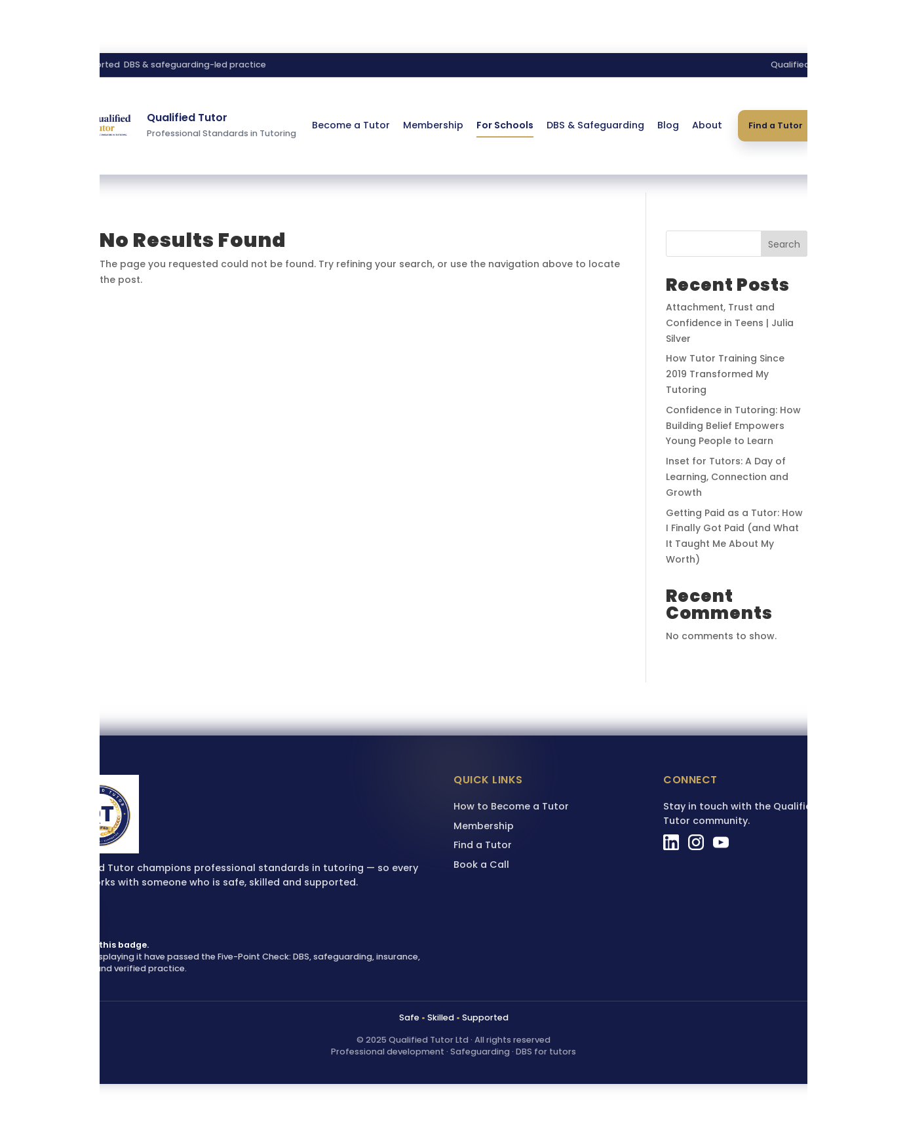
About (707, 125)
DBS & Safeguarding (595, 125)
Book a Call (481, 864)
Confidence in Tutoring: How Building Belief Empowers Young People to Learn (733, 425)
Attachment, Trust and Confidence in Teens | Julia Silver (730, 323)
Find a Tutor (775, 125)
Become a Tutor (351, 125)
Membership (433, 125)
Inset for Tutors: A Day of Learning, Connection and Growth (727, 477)
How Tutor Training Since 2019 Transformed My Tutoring (725, 374)
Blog (668, 125)
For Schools (504, 125)
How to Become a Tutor (511, 806)
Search (784, 244)
